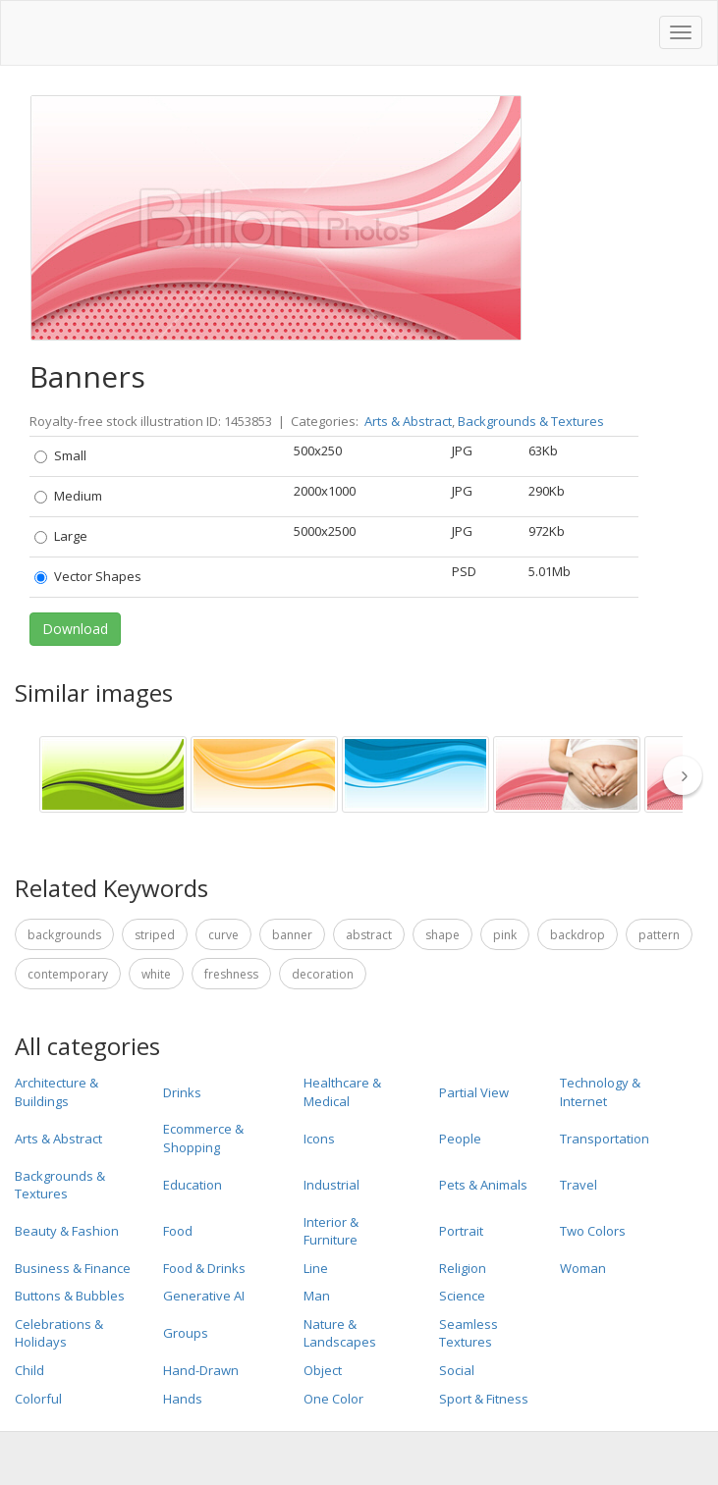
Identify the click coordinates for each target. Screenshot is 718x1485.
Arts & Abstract (408, 421)
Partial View (474, 1092)
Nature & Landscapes (340, 1333)
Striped (155, 935)
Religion (462, 1268)
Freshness (231, 974)
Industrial (331, 1184)
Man (317, 1295)
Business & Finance (73, 1268)
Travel (578, 1184)
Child (29, 1370)
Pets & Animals (483, 1184)
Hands (182, 1398)
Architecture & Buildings (56, 1092)
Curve (223, 935)
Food (178, 1231)
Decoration (323, 974)
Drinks (182, 1092)
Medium (68, 495)
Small (60, 455)
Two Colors (593, 1231)
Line (316, 1268)
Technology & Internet (600, 1092)
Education (192, 1184)
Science (462, 1295)
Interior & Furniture (331, 1231)
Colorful (38, 1398)
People (460, 1138)
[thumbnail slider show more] (688, 776)
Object (323, 1370)
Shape (442, 935)
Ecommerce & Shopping (203, 1138)
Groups (185, 1333)
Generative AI (204, 1295)
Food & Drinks (204, 1268)
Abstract (369, 935)
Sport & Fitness (483, 1398)
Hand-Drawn (201, 1370)
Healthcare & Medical (342, 1092)
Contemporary (68, 974)
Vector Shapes (87, 576)
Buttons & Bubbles (70, 1295)
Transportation (604, 1138)
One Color (333, 1398)
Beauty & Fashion (67, 1231)
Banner (292, 935)
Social (456, 1370)
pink (505, 935)
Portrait (461, 1231)
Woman (583, 1268)
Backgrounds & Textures (531, 421)
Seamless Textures (468, 1333)
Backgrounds (64, 935)
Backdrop (577, 935)
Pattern (659, 935)
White (156, 974)
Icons (319, 1138)
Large (60, 536)
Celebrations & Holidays (59, 1333)
